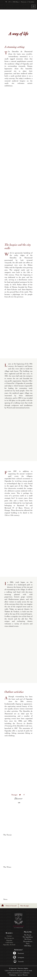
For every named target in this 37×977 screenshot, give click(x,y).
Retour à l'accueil (11, 906)
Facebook (18, 953)
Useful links (9, 942)
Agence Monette (22, 975)
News (28, 943)
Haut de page (24, 906)
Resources (23, 2)
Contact (9, 936)
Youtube (18, 961)
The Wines (27, 939)
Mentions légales (23, 968)
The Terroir (27, 935)
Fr (10, 2)
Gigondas (14, 968)
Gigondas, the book (9, 944)
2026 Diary (16, 2)
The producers (27, 941)
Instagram (18, 957)
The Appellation (28, 937)
